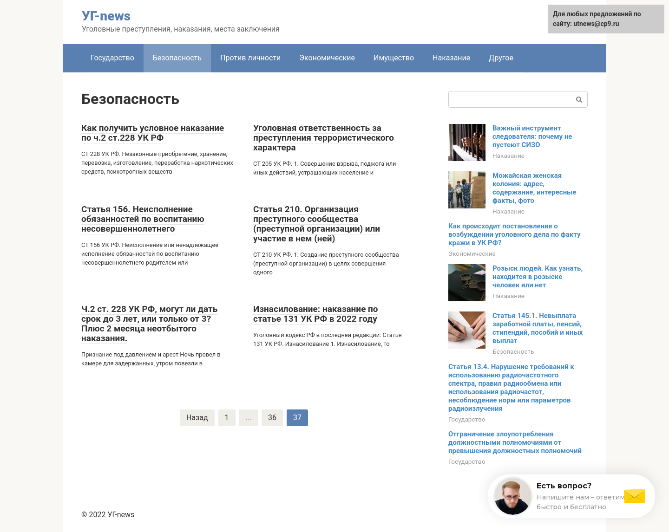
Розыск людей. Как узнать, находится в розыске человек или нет (537, 276)
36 (272, 417)
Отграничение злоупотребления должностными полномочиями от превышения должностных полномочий (515, 442)
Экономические (327, 57)
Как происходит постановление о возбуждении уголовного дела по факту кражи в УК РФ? (514, 234)
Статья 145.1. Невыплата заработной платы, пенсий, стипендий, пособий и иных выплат (537, 328)
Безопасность (177, 57)
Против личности (250, 57)
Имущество (394, 57)
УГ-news (106, 16)
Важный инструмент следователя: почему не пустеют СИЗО (532, 136)
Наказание (451, 57)
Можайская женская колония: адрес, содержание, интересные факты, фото (534, 188)
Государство (112, 57)
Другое (501, 57)
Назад (197, 417)
